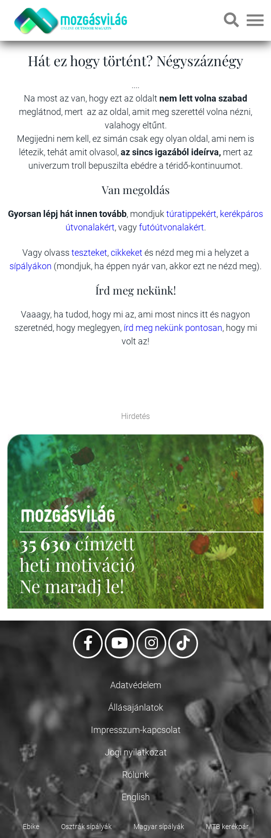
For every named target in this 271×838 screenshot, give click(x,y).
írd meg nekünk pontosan (173, 327)
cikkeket (127, 252)
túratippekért (191, 214)
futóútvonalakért (171, 227)
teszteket (89, 252)
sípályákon (31, 266)
